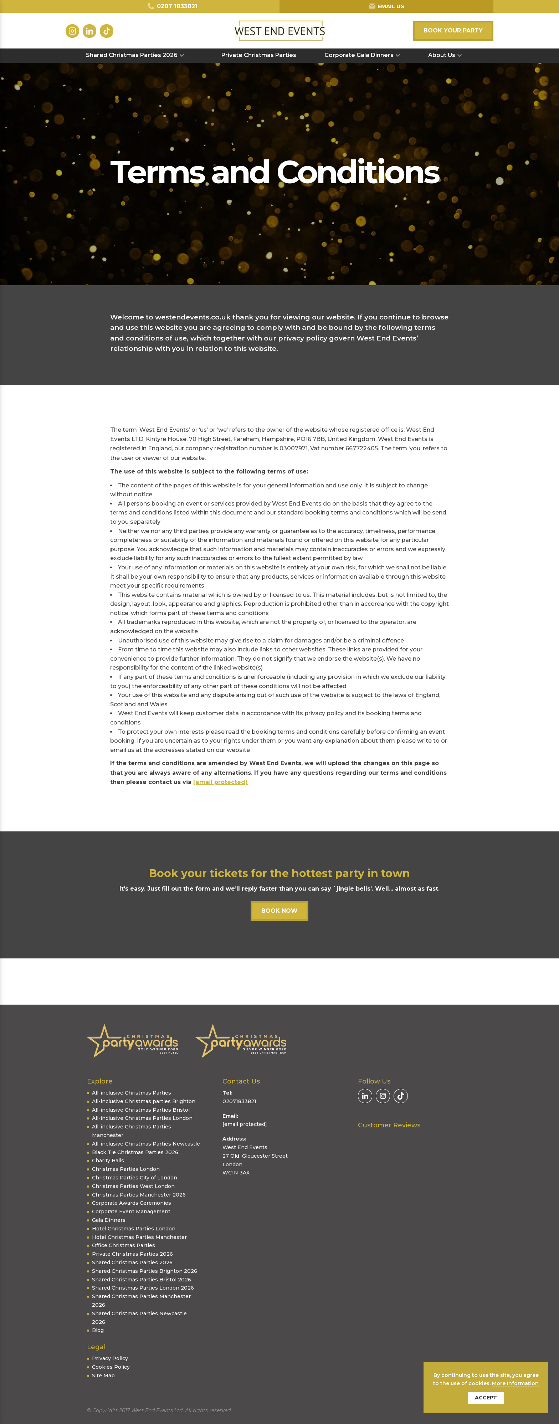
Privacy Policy (110, 1358)
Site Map (103, 1375)
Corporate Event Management (131, 1211)
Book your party (453, 30)
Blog (98, 1330)
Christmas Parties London (126, 1169)
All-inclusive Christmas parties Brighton (143, 1101)
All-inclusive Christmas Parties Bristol (141, 1110)
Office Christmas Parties (123, 1245)
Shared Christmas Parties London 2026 (143, 1288)
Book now (279, 910)
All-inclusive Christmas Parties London (142, 1118)
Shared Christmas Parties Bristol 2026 (141, 1279)
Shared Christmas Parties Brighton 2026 (144, 1271)
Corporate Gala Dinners (359, 55)
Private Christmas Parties (258, 55)
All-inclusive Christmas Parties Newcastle (146, 1144)
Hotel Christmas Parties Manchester (139, 1237)
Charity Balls (108, 1160)
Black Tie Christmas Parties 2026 (135, 1152)
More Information (515, 1383)
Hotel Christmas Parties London (133, 1228)
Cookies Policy (111, 1367)
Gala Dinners (108, 1220)
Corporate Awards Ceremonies (131, 1203)
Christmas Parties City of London (134, 1177)
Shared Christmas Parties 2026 (132, 55)
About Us (441, 55)
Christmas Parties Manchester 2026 (139, 1195)
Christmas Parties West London (133, 1186)
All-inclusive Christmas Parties (131, 1093)
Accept (486, 1397)
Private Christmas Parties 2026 (132, 1254)
